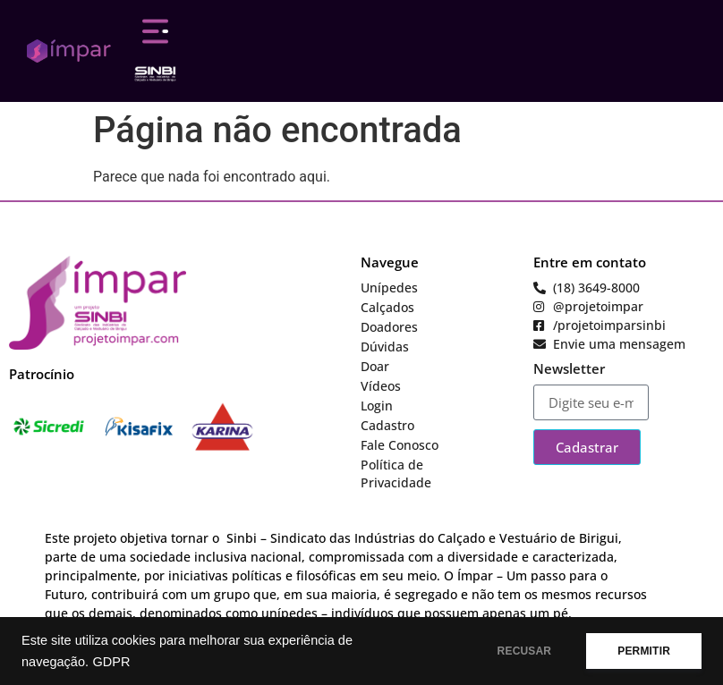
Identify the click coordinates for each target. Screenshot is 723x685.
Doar (375, 366)
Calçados (387, 307)
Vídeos (381, 385)
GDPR (111, 662)
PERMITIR (643, 651)
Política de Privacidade (396, 473)
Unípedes (389, 287)
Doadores (389, 326)
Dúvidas (385, 346)
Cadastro (387, 425)
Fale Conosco (399, 444)
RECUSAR (525, 651)
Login (377, 405)
